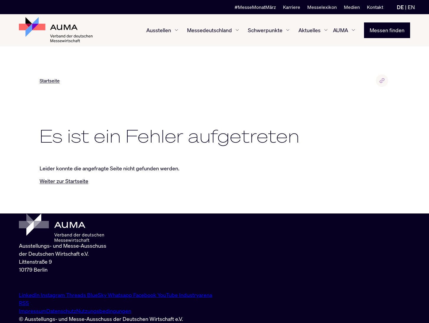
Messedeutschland (209, 30)
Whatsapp (120, 294)
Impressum (32, 310)
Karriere (291, 7)
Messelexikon (322, 7)
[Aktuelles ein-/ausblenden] (325, 30)
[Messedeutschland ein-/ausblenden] (237, 30)
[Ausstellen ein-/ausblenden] (176, 30)
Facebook (145, 294)
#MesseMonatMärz (255, 7)
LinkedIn (30, 294)
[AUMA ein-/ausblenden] (353, 30)
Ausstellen (158, 30)
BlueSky (97, 294)
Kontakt (375, 7)
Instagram (53, 294)
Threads (76, 294)
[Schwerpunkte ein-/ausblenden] (287, 30)
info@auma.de (36, 282)
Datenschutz (61, 310)
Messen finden (387, 30)
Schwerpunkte (265, 30)
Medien (352, 7)
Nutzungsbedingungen (103, 310)
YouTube (168, 294)
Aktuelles (309, 30)
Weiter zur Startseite (64, 181)
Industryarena (195, 294)
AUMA (340, 30)
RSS (24, 302)
